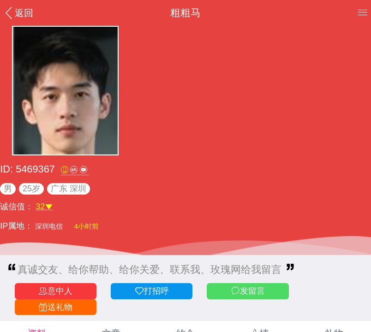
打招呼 (151, 291)
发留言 (248, 291)
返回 (18, 12)
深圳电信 (50, 226)
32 (44, 206)
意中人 (55, 291)
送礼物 (55, 307)
